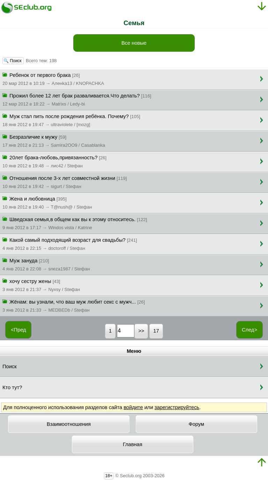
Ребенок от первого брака (53, 78)
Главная (132, 444)
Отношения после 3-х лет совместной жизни (64, 181)
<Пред (18, 330)
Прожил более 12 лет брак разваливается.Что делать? (76, 99)
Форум (196, 424)
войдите (133, 407)
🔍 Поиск (13, 60)
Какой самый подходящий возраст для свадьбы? (69, 243)
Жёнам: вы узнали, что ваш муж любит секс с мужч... (73, 305)
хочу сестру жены (41, 284)
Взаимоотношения (69, 424)
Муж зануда (46, 264)
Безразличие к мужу (53, 140)
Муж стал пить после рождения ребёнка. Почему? (71, 119)
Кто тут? (12, 387)
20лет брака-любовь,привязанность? (54, 161)
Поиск (9, 366)
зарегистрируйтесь (177, 407)
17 (156, 331)
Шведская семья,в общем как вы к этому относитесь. (74, 223)
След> (249, 330)
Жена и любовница (47, 202)
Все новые (134, 43)
